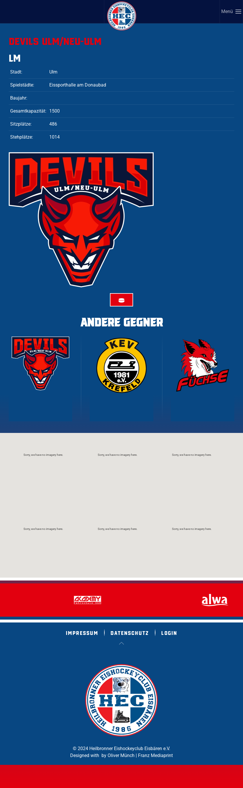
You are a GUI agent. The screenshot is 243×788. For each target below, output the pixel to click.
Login (169, 632)
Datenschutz (129, 632)
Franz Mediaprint (155, 755)
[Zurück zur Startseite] (121, 15)
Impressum (82, 632)
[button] (231, 11)
